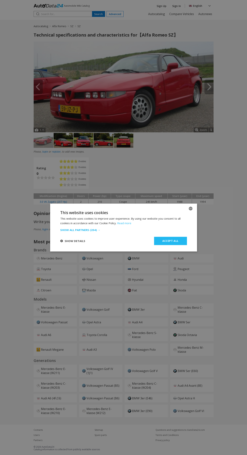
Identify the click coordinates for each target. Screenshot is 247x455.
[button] (123, 230)
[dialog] (123, 227)
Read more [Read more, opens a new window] (124, 223)
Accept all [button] (170, 241)
